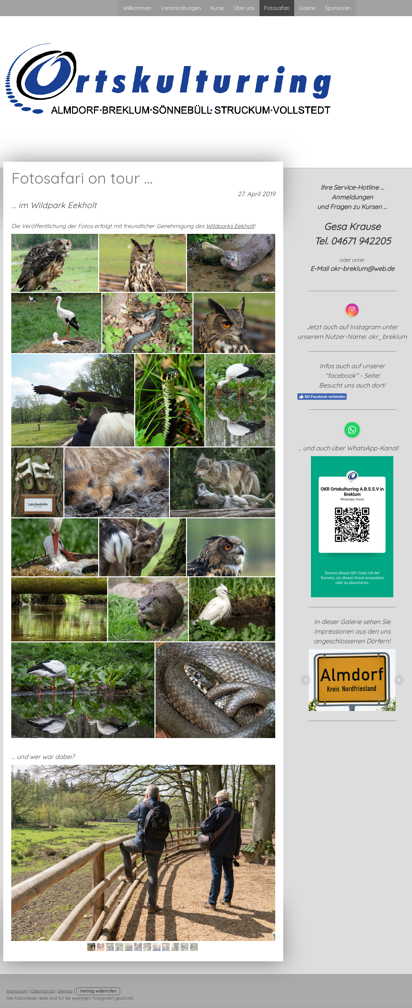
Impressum (16, 991)
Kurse (217, 8)
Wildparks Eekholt (230, 226)
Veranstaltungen (181, 8)
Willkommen (137, 8)
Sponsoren (338, 8)
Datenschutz (42, 991)
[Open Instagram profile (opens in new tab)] (352, 309)
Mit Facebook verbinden (322, 396)
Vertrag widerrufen (98, 991)
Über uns (244, 8)
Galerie (307, 8)
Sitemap (65, 991)
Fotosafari (276, 8)
